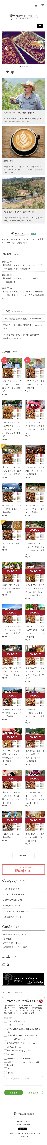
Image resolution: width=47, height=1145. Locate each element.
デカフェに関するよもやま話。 (15, 319)
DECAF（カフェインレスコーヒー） (20, 911)
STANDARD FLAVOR (14, 900)
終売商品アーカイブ (13, 917)
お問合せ (8, 939)
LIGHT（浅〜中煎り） (14, 889)
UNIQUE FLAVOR (12, 906)
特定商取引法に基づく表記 (15, 947)
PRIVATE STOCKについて (15, 934)
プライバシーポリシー (13, 943)
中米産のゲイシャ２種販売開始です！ (18, 325)
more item (23, 855)
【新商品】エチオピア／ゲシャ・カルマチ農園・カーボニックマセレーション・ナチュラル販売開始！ (23, 294)
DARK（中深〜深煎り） (15, 894)
